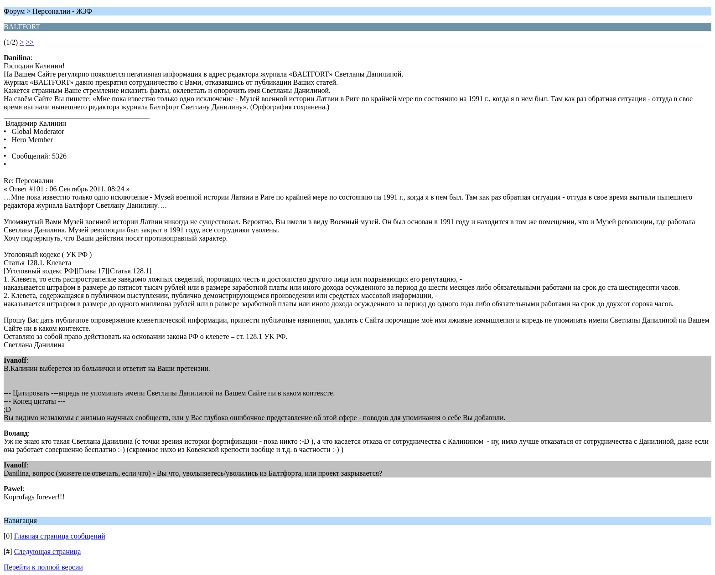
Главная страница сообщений (59, 536)
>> (30, 42)
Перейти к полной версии (43, 567)
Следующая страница (47, 551)
